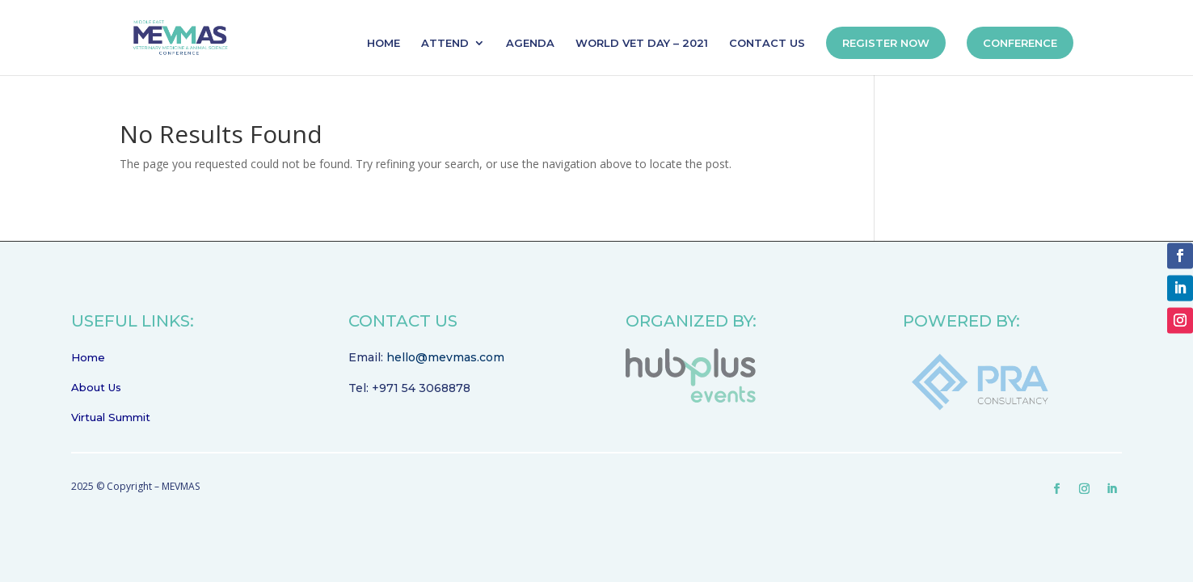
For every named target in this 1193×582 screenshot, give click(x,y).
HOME (383, 43)
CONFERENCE (1020, 42)
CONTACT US (767, 43)
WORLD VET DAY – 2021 (641, 43)
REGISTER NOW (886, 42)
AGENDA (530, 43)
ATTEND (445, 43)
